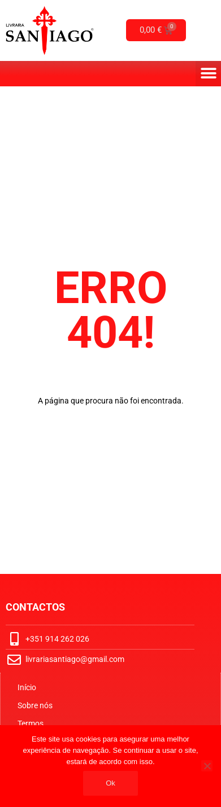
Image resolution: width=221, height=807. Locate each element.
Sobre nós (35, 705)
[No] (207, 765)
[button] (208, 73)
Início (27, 687)
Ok (110, 783)
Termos (31, 723)
